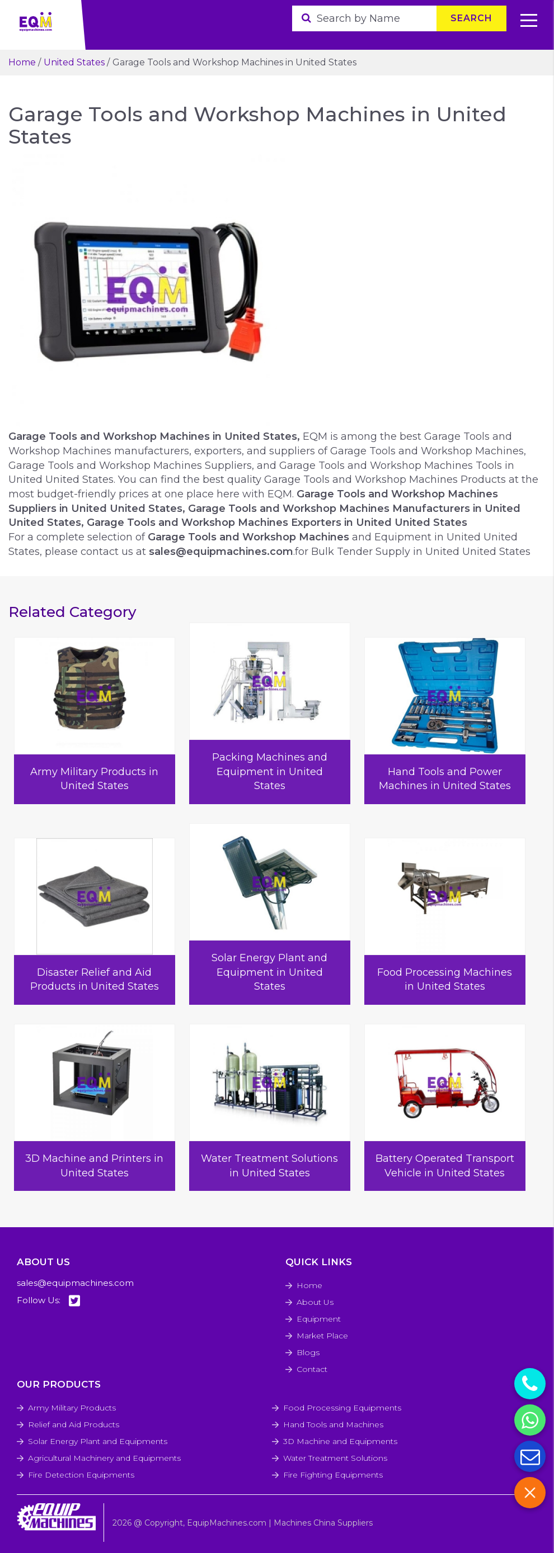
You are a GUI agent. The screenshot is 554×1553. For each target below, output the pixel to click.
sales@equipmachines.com (75, 1282)
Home (22, 62)
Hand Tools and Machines (333, 1424)
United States (74, 62)
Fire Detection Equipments (81, 1475)
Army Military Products (72, 1408)
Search (471, 18)
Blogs (308, 1352)
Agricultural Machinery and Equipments (104, 1458)
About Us (315, 1302)
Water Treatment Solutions (335, 1458)
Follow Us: (48, 1300)
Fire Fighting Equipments (333, 1475)
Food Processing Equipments (342, 1408)
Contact (312, 1369)
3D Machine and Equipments (340, 1441)
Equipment (319, 1319)
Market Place (322, 1336)
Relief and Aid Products (73, 1424)
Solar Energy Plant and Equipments (97, 1441)
